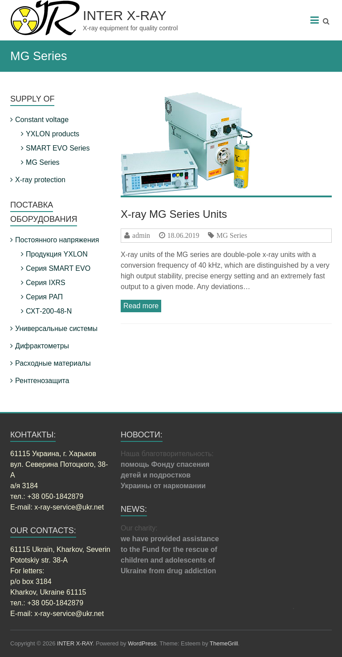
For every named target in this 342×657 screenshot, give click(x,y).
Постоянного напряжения (57, 240)
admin (141, 235)
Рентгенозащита (42, 380)
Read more (141, 306)
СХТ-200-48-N (49, 311)
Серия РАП (44, 297)
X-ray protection (40, 180)
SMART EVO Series (58, 148)
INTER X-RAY (125, 15)
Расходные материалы (53, 363)
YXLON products (52, 134)
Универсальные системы (56, 328)
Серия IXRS (45, 282)
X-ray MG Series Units (174, 214)
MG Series (231, 235)
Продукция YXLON (57, 254)
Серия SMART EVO (58, 268)
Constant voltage (42, 119)
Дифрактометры (42, 346)
